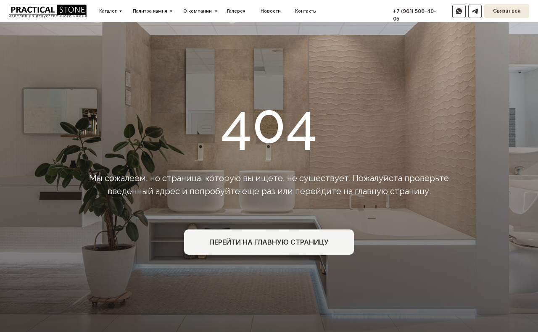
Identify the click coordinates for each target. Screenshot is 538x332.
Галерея (236, 11)
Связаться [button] (506, 11)
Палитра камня (150, 11)
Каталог (108, 11)
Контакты (305, 11)
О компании (197, 11)
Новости (271, 11)
